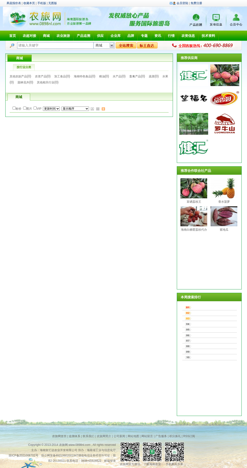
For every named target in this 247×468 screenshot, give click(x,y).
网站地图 (133, 436)
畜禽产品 (135, 76)
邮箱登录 (110, 460)
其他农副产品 (18, 76)
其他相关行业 (45, 82)
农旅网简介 (104, 436)
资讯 (157, 36)
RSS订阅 (189, 436)
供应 (100, 36)
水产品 (117, 76)
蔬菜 (152, 76)
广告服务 (161, 436)
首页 (12, 36)
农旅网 (63, 445)
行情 (171, 36)
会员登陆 (182, 3)
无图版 (52, 3)
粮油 (102, 76)
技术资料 (208, 36)
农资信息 (188, 36)
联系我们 (88, 436)
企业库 (115, 36)
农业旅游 (63, 36)
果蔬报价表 (14, 3)
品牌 (130, 36)
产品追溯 (83, 36)
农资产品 (41, 76)
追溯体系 (74, 436)
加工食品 (60, 76)
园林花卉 (23, 82)
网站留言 (147, 436)
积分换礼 (175, 436)
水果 (165, 76)
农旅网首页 (59, 436)
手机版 (41, 3)
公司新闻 (119, 436)
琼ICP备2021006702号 (23, 455)
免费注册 (196, 3)
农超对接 (29, 36)
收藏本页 (29, 3)
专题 (144, 36)
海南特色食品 (82, 76)
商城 (46, 36)
